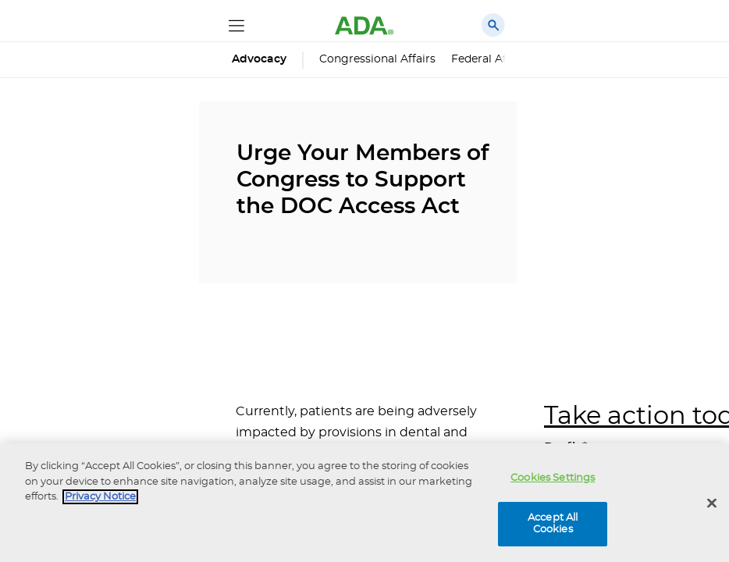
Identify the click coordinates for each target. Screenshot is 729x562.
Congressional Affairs (377, 59)
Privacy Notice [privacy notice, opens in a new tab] (100, 497)
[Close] (712, 503)
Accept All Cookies (553, 524)
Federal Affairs (490, 59)
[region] (364, 502)
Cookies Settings (552, 478)
